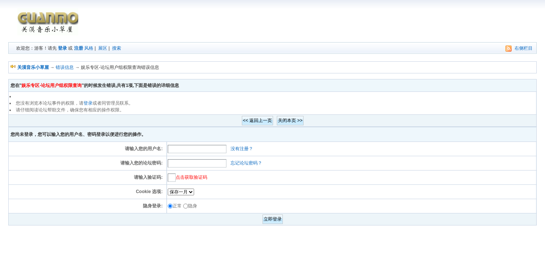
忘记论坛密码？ (246, 163)
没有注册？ (242, 148)
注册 (78, 48)
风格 (88, 48)
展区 (102, 48)
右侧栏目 (524, 48)
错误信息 (65, 67)
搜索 (116, 48)
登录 (62, 48)
